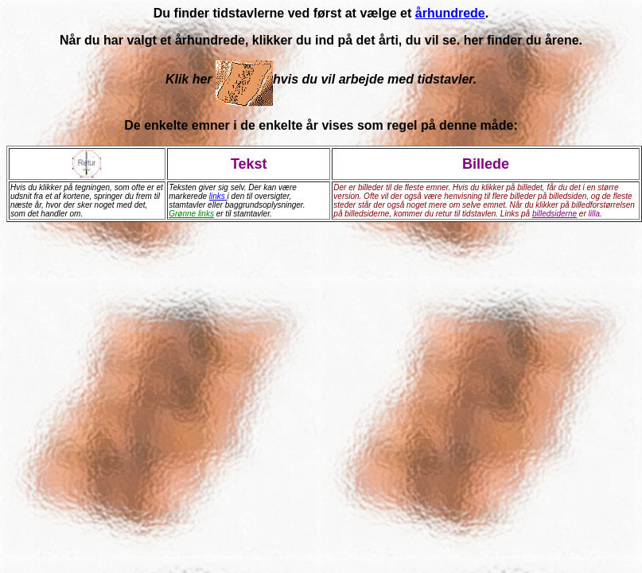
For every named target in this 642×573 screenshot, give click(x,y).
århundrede (450, 13)
